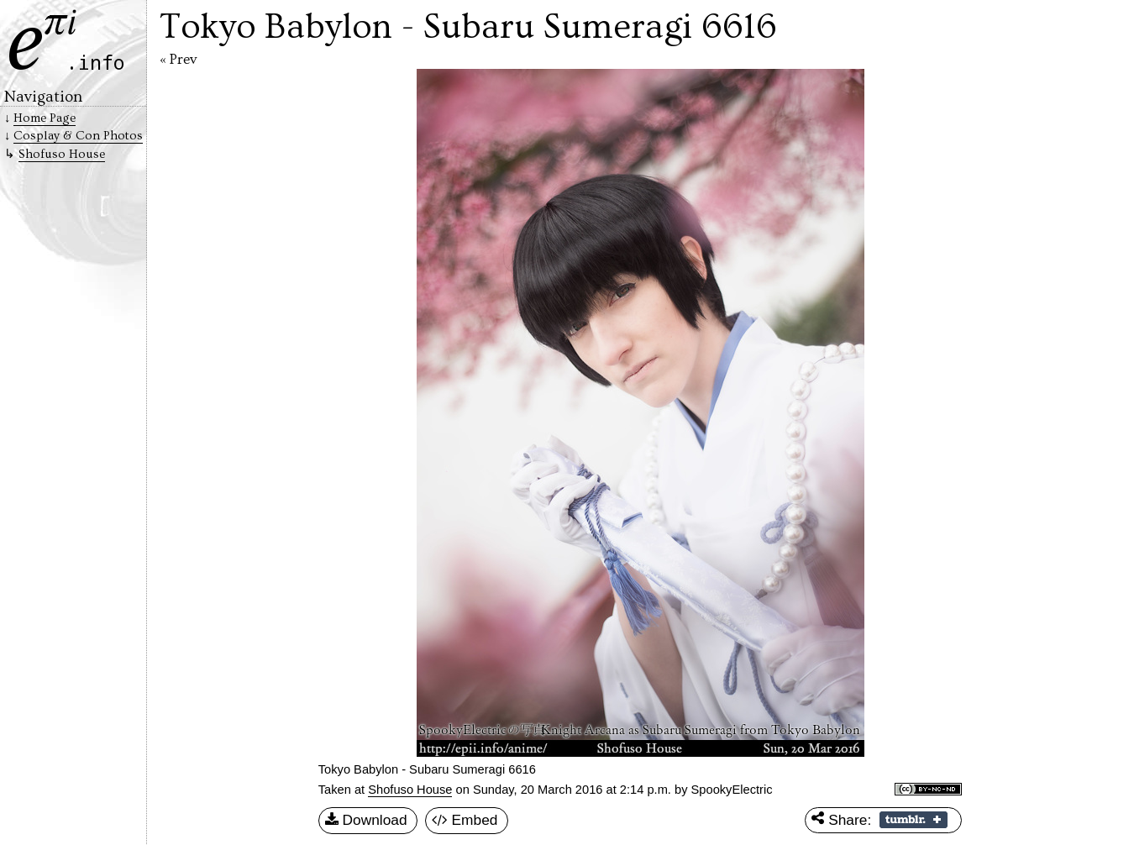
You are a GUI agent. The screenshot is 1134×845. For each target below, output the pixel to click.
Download (366, 820)
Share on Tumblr (913, 819)
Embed (465, 820)
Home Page (44, 118)
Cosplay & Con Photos (78, 136)
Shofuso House (410, 789)
